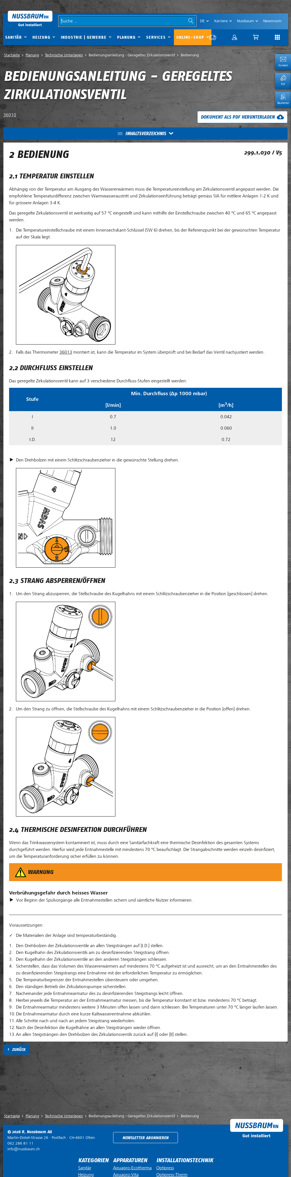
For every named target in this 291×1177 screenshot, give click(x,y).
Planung (126, 37)
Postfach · (51, 1137)
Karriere (221, 20)
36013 (65, 352)
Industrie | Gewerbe (84, 37)
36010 (9, 115)
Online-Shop (190, 37)
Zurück (18, 1049)
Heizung (41, 37)
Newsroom (272, 20)
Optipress (165, 1167)
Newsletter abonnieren (145, 1137)
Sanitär (13, 37)
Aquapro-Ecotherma (132, 1167)
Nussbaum (245, 20)
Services (156, 37)
